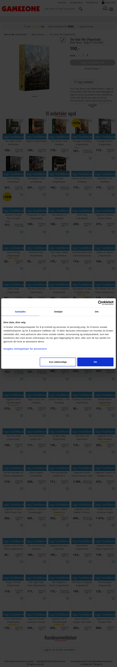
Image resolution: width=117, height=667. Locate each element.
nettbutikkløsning (99, 661)
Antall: (73, 55)
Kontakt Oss (92, 2)
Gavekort (61, 2)
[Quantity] (83, 55)
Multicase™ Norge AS (92, 664)
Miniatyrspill (21, 34)
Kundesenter (76, 2)
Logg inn (110, 2)
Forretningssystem (79, 661)
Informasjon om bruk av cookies (19, 661)
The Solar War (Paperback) (62, 34)
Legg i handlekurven (92, 62)
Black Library (38, 34)
